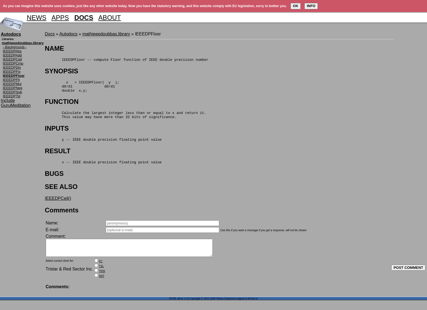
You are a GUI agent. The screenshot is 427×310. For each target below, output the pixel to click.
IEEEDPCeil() (58, 205)
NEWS (36, 17)
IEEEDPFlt (11, 80)
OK (295, 6)
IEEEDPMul (12, 84)
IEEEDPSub (12, 92)
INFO (311, 6)
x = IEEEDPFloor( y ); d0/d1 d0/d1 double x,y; (82, 88)
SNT (101, 285)
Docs (50, 34)
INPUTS (57, 133)
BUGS (54, 180)
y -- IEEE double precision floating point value (103, 145)
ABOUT (109, 17)
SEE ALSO (61, 193)
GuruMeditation (15, 105)
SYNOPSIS (61, 72)
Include (8, 100)
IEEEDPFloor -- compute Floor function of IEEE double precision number (127, 60)
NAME (54, 48)
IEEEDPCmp (13, 63)
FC (100, 271)
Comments (62, 216)
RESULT (58, 156)
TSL (101, 276)
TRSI (102, 280)
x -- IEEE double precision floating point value (103, 168)
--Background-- (14, 47)
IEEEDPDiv (12, 67)
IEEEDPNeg (12, 88)
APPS (60, 17)
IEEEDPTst (11, 96)
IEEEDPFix (11, 72)
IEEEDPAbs (12, 51)
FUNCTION (62, 105)
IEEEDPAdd (12, 55)
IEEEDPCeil (12, 59)
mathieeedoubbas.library (106, 34)
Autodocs (68, 34)
